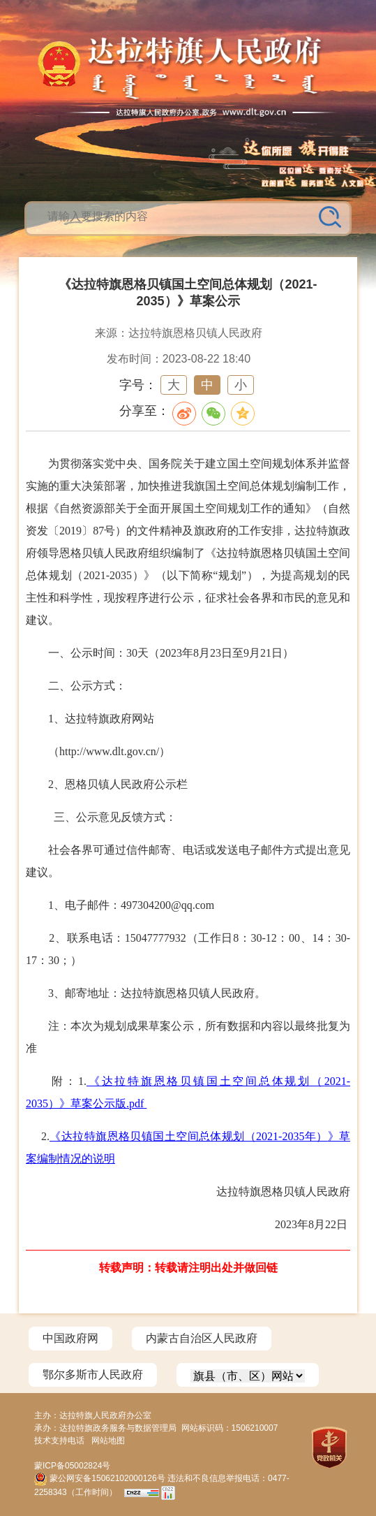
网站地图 (108, 1440)
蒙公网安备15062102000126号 (100, 1478)
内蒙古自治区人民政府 (201, 1338)
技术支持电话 (59, 1440)
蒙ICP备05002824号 (72, 1466)
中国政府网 (70, 1338)
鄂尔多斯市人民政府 (93, 1374)
